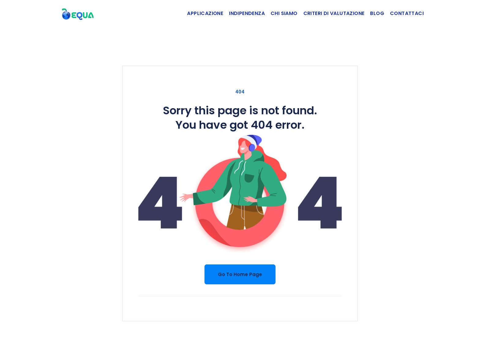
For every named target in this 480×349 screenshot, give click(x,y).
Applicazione (205, 13)
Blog (377, 13)
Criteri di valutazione (334, 13)
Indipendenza (247, 13)
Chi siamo (284, 13)
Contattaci (407, 13)
